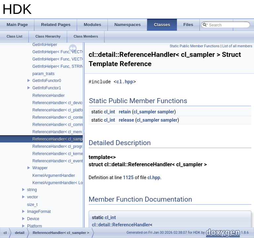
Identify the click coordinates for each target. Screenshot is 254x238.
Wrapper (40, 168)
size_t (32, 204)
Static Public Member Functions (195, 46)
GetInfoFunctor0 (46, 80)
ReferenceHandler (48, 95)
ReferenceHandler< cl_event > (59, 161)
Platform (34, 226)
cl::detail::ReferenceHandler (121, 224)
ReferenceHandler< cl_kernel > (59, 153)
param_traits (43, 73)
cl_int (109, 111)
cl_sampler (145, 111)
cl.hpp (124, 82)
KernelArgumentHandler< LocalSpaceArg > (70, 182)
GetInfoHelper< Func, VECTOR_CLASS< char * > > (78, 59)
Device (33, 219)
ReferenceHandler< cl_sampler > (61, 139)
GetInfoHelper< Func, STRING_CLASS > (68, 66)
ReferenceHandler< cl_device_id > (62, 102)
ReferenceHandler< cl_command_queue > (69, 124)
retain (125, 111)
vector (32, 197)
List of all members (237, 46)
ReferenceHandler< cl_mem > (58, 132)
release (126, 120)
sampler (165, 111)
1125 (128, 177)
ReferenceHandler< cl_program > (61, 146)
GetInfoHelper (44, 44)
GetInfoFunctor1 (46, 88)
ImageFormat (39, 211)
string (32, 189)
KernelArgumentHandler (53, 175)
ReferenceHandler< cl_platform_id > (64, 110)
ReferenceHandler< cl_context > (60, 117)
